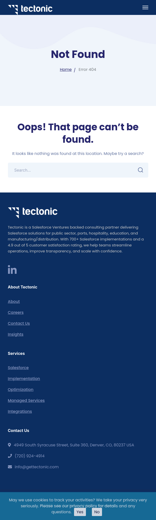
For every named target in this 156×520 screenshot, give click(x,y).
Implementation (24, 378)
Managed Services (26, 400)
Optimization (21, 389)
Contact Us (19, 323)
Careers (16, 312)
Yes (80, 512)
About (14, 301)
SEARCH (139, 170)
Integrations (20, 411)
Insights (16, 334)
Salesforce (18, 368)
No (97, 512)
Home (66, 69)
